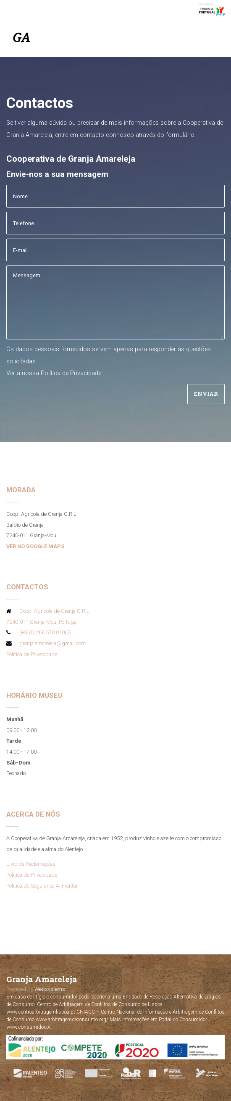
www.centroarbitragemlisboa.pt (40, 1012)
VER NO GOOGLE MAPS (35, 546)
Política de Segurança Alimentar (42, 886)
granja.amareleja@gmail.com (52, 643)
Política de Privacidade (71, 373)
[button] (8, 1091)
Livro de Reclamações (30, 864)
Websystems (49, 989)
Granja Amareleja (41, 979)
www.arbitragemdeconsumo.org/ (73, 1019)
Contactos (27, 587)
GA (21, 38)
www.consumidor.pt (28, 1027)
